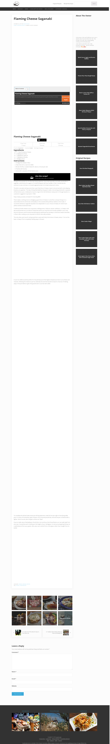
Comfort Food (83, 710)
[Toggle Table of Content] (27, 92)
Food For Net (58, 736)
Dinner (21, 582)
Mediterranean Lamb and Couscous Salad (65, 602)
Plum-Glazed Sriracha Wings (49, 602)
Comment (15, 652)
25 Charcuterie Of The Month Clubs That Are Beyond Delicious (34, 602)
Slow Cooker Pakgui (86, 226)
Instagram (51, 740)
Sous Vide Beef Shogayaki (86, 172)
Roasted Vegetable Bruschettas (86, 150)
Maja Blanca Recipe (65, 617)
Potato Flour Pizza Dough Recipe (86, 80)
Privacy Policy (41, 738)
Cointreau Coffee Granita (19, 617)
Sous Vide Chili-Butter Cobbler (86, 208)
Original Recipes (22, 30)
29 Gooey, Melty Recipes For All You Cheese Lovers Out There (34, 618)
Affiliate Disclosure (55, 738)
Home (16, 30)
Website (14, 685)
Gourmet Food (26, 710)
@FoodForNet (43, 182)
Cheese (18, 584)
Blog (48, 740)
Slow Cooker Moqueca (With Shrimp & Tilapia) (86, 115)
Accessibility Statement (65, 738)
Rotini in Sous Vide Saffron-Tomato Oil (87, 97)
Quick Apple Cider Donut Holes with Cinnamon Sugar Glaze (86, 261)
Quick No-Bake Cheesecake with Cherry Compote (86, 133)
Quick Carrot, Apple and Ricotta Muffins (86, 62)
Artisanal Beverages (54, 710)
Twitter (56, 740)
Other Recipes (24, 584)
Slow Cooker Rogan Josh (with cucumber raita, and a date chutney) (86, 243)
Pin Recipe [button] (42, 143)
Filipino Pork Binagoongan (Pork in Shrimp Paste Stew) (19, 602)
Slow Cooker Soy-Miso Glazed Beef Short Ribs (86, 190)
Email (14, 678)
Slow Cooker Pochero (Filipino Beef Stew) (50, 617)
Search (94, 5)
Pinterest (60, 740)
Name (14, 671)
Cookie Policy (48, 738)
